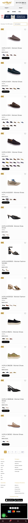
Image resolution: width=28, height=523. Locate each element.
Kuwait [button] (20, 7)
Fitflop (2, 471)
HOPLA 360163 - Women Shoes (12, 434)
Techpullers (24, 505)
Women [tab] (14, 11)
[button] (18, 521)
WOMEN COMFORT (18, 465)
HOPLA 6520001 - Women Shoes (13, 192)
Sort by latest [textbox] (17, 24)
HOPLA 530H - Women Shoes (12, 152)
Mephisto (2, 473)
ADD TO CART (5, 58)
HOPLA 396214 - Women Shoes (12, 332)
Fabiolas (2, 465)
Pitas (2, 477)
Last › (22, 452)
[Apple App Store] (9, 500)
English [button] (6, 7)
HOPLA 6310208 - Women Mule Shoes (12, 227)
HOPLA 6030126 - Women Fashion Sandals (13, 297)
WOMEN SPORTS (18, 461)
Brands (2, 487)
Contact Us (17, 487)
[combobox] (20, 24)
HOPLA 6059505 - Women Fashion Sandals (14, 262)
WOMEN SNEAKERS (18, 469)
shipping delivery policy (19, 493)
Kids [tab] (20, 11)
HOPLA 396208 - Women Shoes (12, 365)
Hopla (2, 463)
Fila (1, 475)
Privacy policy (17, 489)
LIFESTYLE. (17, 463)
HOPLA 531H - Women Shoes (12, 115)
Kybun (2, 469)
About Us (16, 485)
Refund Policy (17, 491)
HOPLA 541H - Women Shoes (12, 48)
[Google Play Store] (18, 500)
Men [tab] (8, 11)
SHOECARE (17, 471)
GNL (1, 479)
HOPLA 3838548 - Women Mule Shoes (13, 400)
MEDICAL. (16, 467)
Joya (2, 467)
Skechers (2, 461)
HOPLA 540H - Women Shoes (12, 81)
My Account (3, 485)
